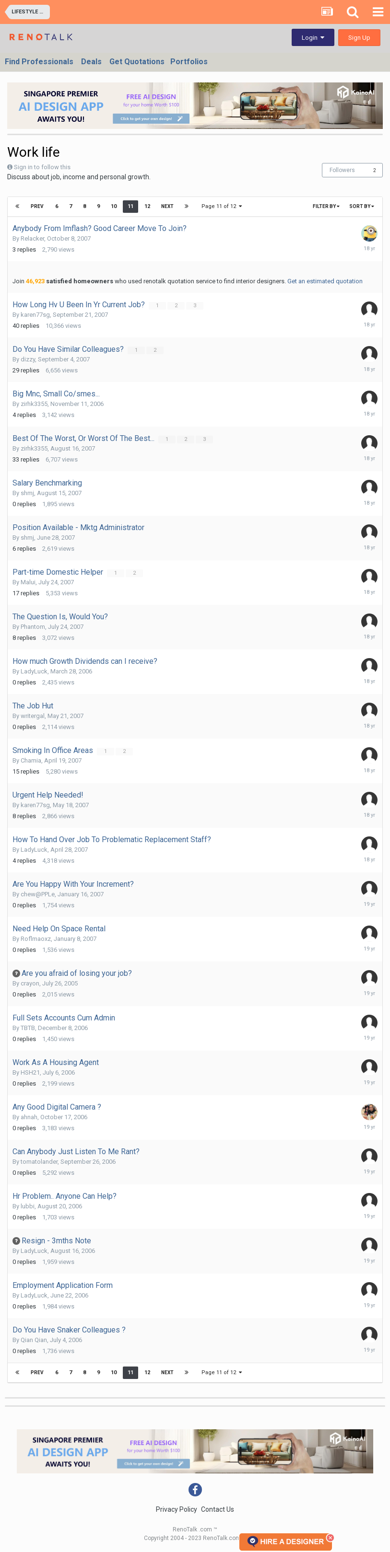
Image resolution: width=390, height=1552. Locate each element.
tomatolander (39, 1161)
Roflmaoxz (36, 938)
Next (167, 206)
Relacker (32, 238)
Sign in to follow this (42, 167)
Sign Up (359, 37)
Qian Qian (34, 1340)
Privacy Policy (176, 1509)
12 (147, 206)
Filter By (326, 206)
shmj (27, 493)
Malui (28, 582)
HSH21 (30, 1072)
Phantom (33, 626)
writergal (33, 715)
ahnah (29, 1117)
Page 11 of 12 (221, 206)
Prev (37, 206)
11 (130, 206)
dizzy (28, 359)
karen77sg (35, 314)
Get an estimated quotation (325, 281)
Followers (342, 170)
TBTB (28, 1027)
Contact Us (217, 1509)
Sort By (361, 206)
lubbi (28, 1206)
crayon (30, 983)
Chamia (31, 760)
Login (313, 37)
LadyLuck (34, 671)
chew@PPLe (38, 894)
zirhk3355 (34, 403)
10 (113, 206)
